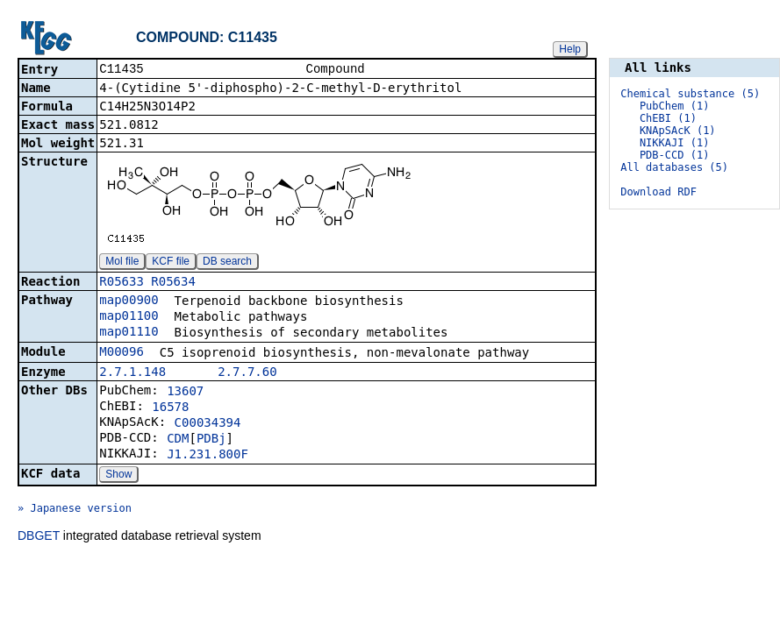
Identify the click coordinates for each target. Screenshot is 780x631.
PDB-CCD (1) (674, 155)
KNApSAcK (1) (678, 130)
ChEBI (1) (668, 118)
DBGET (39, 537)
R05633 (121, 283)
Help (570, 49)
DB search (227, 263)
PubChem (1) (674, 106)
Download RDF (658, 192)
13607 (185, 393)
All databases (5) (674, 167)
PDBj (211, 440)
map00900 (128, 301)
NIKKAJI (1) (674, 143)
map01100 (128, 317)
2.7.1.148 (132, 373)
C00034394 (208, 424)
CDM (178, 440)
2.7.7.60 (247, 373)
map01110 (128, 333)
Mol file (122, 263)
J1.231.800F (207, 456)
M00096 (121, 353)
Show (118, 476)
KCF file (171, 263)
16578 (170, 408)
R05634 (173, 283)
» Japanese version (75, 510)
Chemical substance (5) (690, 94)
